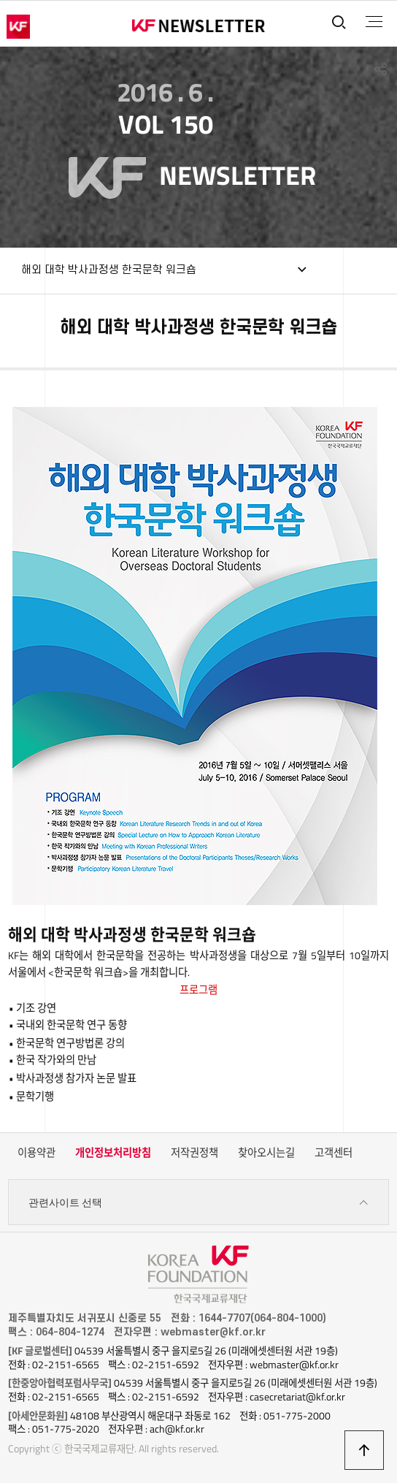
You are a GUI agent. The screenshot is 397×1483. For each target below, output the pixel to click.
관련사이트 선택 (198, 1202)
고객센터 (333, 1153)
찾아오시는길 (266, 1153)
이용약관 (36, 1153)
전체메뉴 (374, 22)
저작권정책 (194, 1153)
